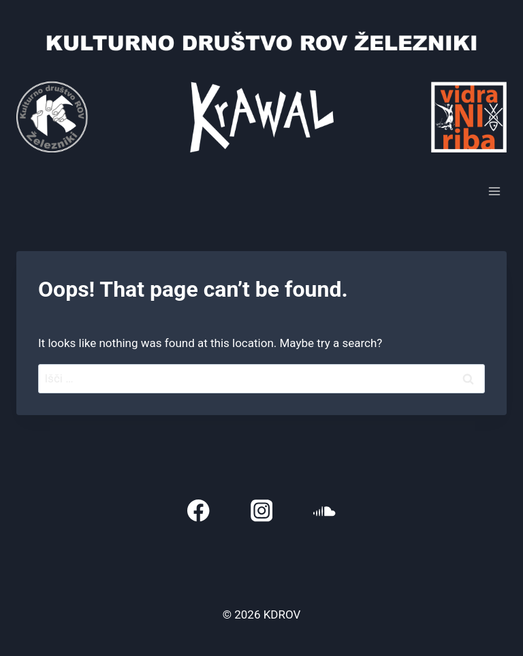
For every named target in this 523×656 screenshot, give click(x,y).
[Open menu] (494, 190)
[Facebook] (198, 511)
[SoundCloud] (324, 511)
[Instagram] (262, 511)
